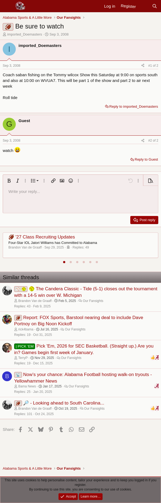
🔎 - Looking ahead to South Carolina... (63, 403)
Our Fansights (93, 301)
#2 (150, 140)
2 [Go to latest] (157, 66)
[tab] (64, 262)
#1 (150, 66)
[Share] (142, 66)
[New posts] (143, 6)
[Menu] (7, 6)
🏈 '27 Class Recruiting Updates (41, 237)
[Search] (154, 6)
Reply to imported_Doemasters (133, 106)
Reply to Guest (146, 159)
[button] (9, 180)
